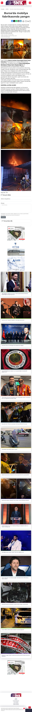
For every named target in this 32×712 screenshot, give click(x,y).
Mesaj (2, 203)
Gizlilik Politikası (16, 704)
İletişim (16, 699)
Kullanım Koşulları (16, 700)
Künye (16, 698)
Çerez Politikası (16, 703)
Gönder (3, 217)
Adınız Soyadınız (5, 198)
